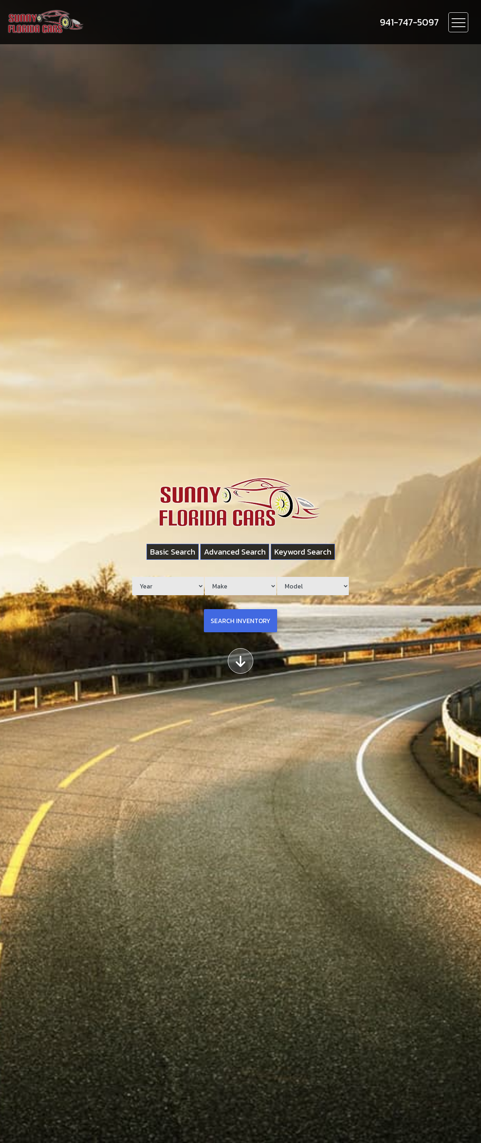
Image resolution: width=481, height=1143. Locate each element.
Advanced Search (235, 552)
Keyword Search (302, 552)
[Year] (168, 586)
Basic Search (172, 552)
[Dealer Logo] (92, 22)
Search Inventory (240, 620)
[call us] (409, 22)
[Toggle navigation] (458, 22)
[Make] (240, 586)
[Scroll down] (240, 661)
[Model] (313, 586)
